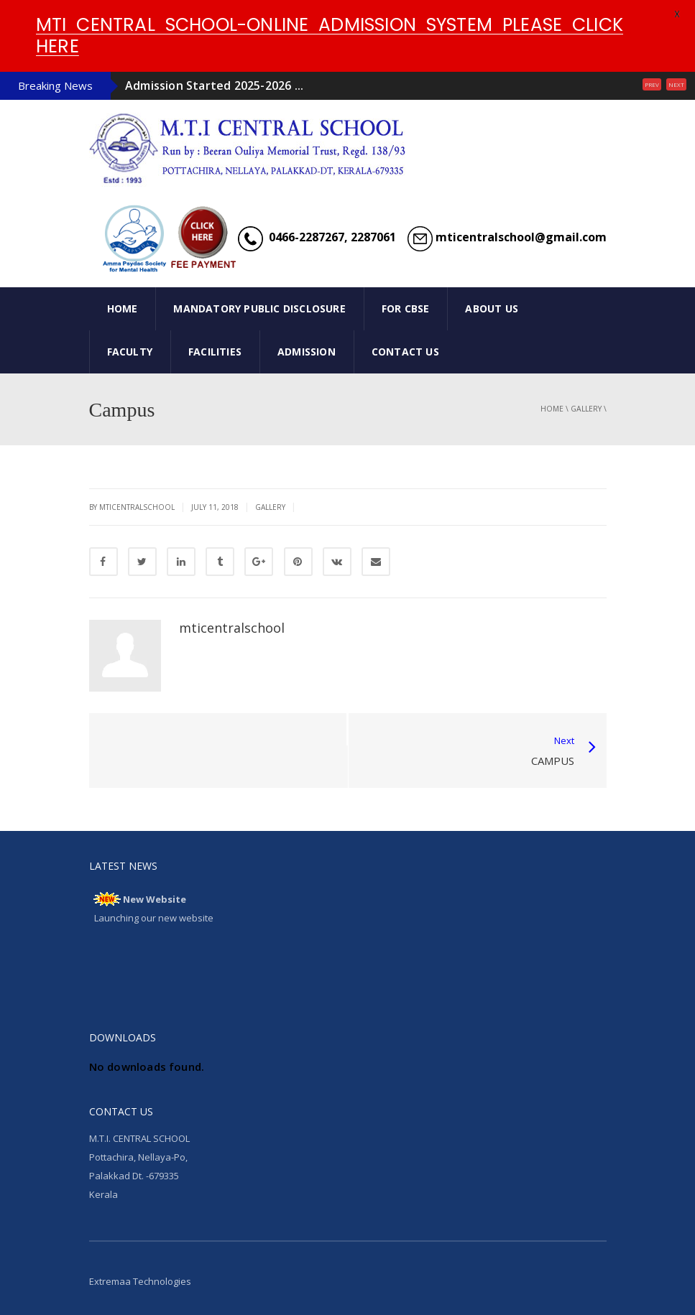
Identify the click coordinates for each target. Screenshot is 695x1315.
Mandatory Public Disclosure (259, 308)
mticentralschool (232, 627)
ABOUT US (491, 308)
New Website (154, 899)
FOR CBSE (406, 308)
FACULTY (129, 351)
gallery (586, 409)
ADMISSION (306, 351)
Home (551, 409)
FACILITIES (214, 351)
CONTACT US (405, 351)
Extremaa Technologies (140, 1281)
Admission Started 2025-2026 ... (214, 85)
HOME (122, 308)
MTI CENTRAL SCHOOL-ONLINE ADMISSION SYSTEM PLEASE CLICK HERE (329, 35)
